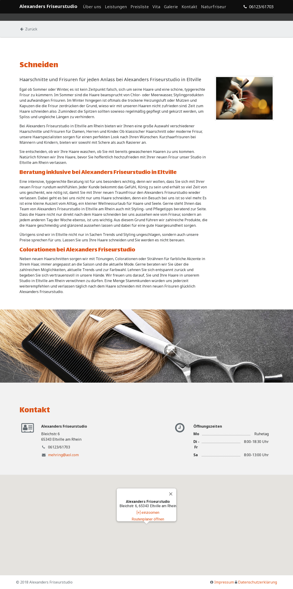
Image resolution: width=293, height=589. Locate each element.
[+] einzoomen (148, 512)
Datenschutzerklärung (257, 582)
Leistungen (116, 9)
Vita (156, 9)
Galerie (171, 9)
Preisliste (139, 9)
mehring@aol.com (63, 454)
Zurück (28, 29)
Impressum (224, 582)
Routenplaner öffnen (148, 519)
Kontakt (189, 9)
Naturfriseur (213, 9)
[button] (146, 528)
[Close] (170, 493)
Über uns (92, 9)
